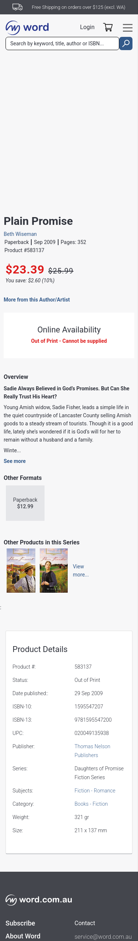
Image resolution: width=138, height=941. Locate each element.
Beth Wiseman (20, 234)
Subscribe (20, 923)
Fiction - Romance (95, 791)
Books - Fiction (91, 804)
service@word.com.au (103, 936)
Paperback (25, 503)
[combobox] (62, 43)
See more (15, 461)
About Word (23, 936)
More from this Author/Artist (37, 300)
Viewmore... (77, 571)
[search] (125, 43)
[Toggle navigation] (127, 28)
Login (87, 27)
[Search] (62, 43)
